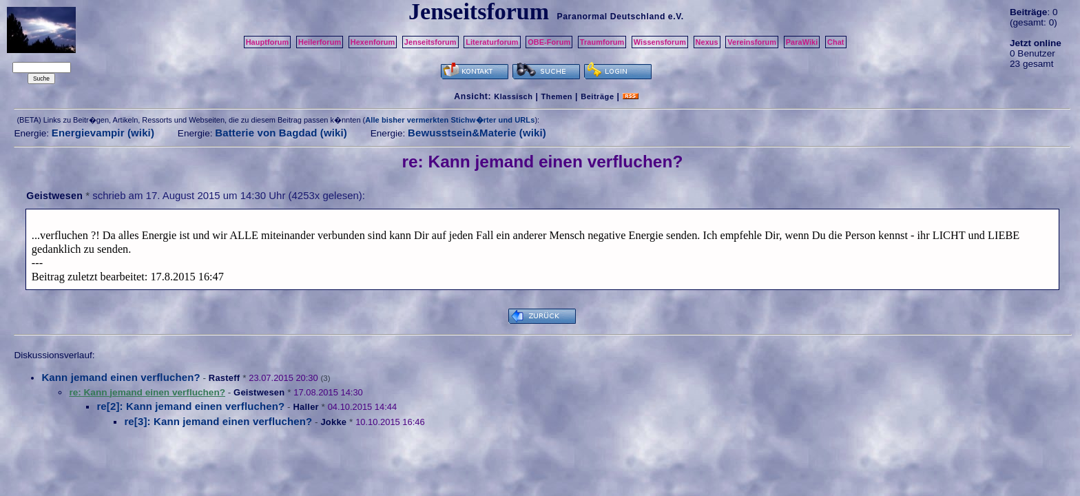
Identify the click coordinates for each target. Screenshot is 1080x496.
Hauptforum (267, 42)
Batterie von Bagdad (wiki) (281, 132)
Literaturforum (492, 42)
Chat (835, 42)
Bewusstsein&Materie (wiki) (477, 132)
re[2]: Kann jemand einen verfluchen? (190, 406)
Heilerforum (319, 42)
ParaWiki (802, 42)
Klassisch (513, 96)
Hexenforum (373, 42)
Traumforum (602, 42)
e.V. (676, 16)
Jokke (333, 422)
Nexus (707, 42)
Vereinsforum (751, 42)
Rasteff (224, 378)
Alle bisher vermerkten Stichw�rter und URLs (449, 120)
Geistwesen (54, 195)
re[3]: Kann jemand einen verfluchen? (218, 421)
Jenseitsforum (430, 42)
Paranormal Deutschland (611, 16)
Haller (305, 407)
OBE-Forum (549, 42)
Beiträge (597, 96)
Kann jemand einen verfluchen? (120, 377)
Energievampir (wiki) (103, 132)
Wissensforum (660, 42)
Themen (556, 96)
